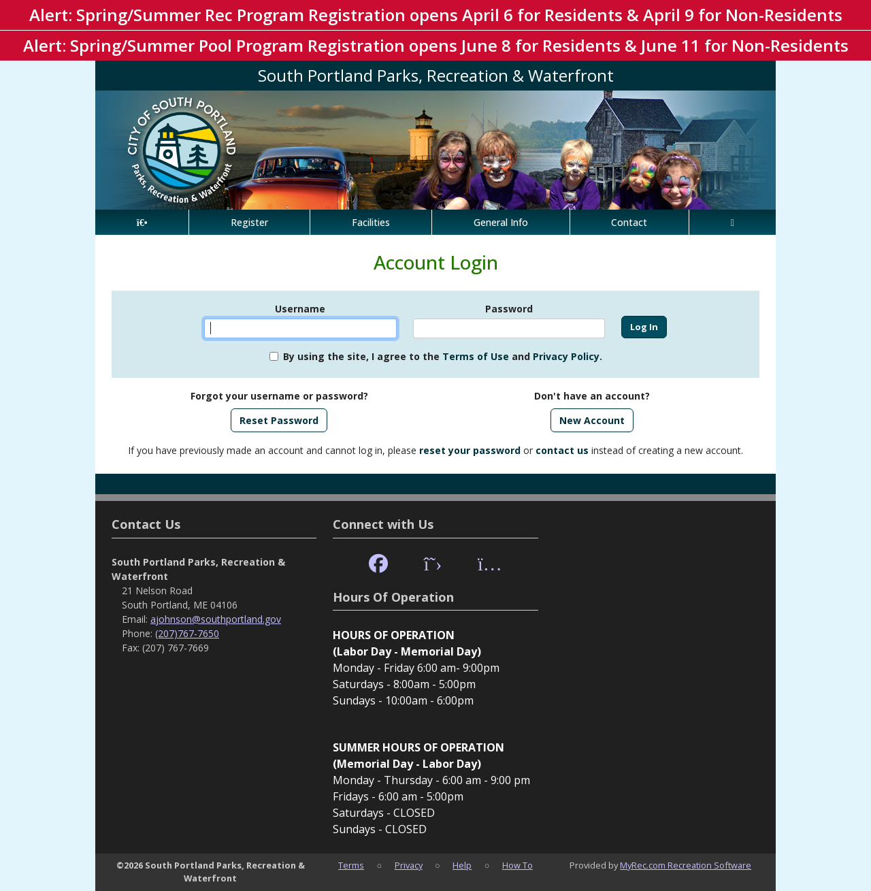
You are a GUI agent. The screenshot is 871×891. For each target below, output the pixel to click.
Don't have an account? (592, 395)
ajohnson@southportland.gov (215, 619)
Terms (351, 865)
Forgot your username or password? (279, 395)
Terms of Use (475, 356)
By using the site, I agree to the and (442, 356)
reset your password (470, 450)
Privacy (409, 865)
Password (509, 308)
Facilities (371, 222)
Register (249, 222)
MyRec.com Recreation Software (685, 865)
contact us (562, 450)
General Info (501, 222)
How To (517, 865)
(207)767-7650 (187, 633)
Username (300, 308)
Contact (629, 222)
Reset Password (279, 420)
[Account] (732, 222)
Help (462, 865)
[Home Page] (141, 222)
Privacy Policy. (567, 356)
